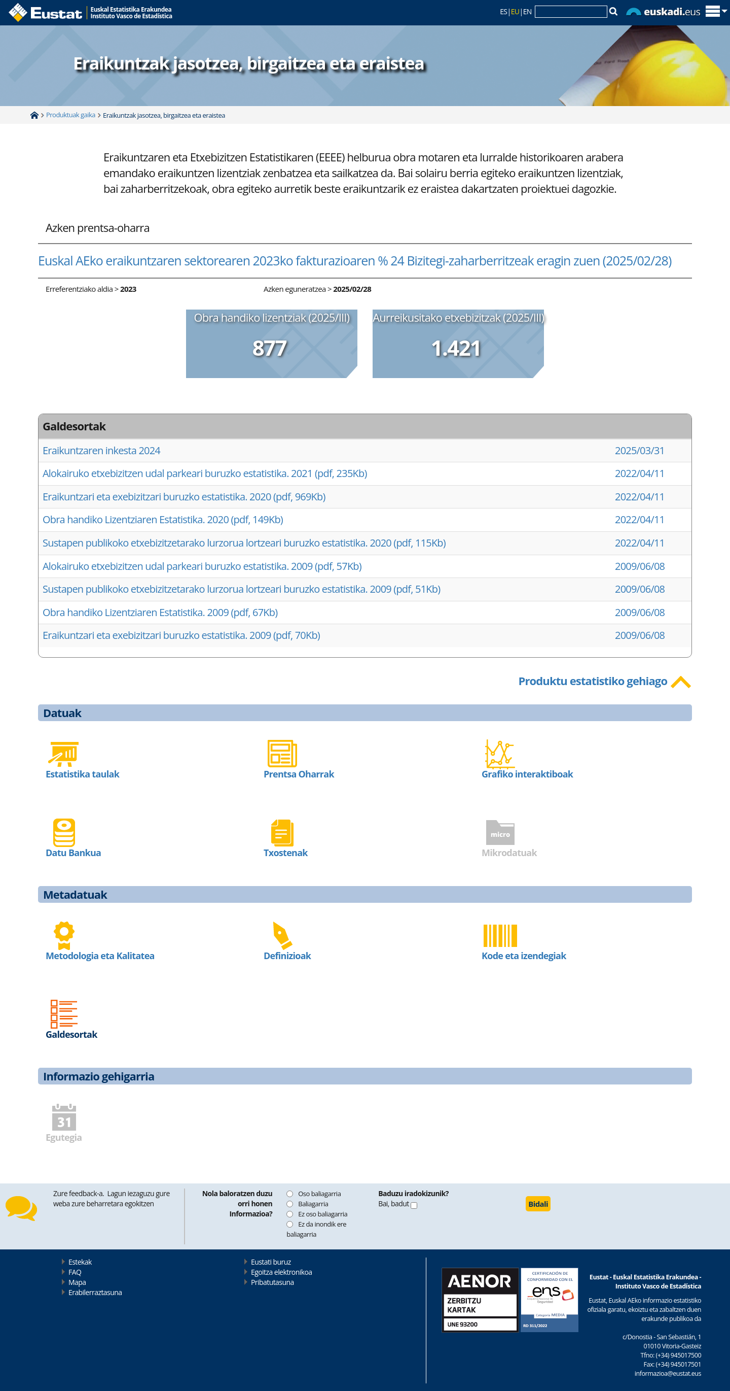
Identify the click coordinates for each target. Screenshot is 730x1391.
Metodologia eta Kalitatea (100, 955)
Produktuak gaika (70, 114)
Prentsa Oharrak (299, 774)
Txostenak (286, 852)
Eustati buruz (271, 1262)
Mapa (77, 1282)
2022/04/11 (640, 473)
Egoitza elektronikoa (281, 1272)
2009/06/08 (640, 566)
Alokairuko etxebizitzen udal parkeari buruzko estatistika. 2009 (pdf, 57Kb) (202, 566)
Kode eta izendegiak (524, 955)
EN (527, 11)
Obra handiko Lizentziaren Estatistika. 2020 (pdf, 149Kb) (163, 519)
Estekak (80, 1262)
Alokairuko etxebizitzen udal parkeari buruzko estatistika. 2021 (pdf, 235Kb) (205, 473)
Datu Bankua (73, 852)
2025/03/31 (640, 450)
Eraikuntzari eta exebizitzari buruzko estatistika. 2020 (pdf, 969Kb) (184, 496)
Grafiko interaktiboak (527, 774)
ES (503, 11)
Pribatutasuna (272, 1282)
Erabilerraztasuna (95, 1292)
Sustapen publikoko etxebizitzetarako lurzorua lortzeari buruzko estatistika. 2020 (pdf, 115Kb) (244, 543)
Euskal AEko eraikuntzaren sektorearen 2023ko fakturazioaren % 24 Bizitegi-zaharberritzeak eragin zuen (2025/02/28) (354, 260)
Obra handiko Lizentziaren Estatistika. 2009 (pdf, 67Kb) (160, 612)
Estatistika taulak (82, 774)
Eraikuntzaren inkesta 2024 (101, 450)
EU (515, 11)
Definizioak (287, 955)
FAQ (74, 1272)
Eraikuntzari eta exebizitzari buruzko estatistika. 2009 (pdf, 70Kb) (181, 635)
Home (34, 115)
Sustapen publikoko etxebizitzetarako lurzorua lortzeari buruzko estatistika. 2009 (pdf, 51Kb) (241, 589)
